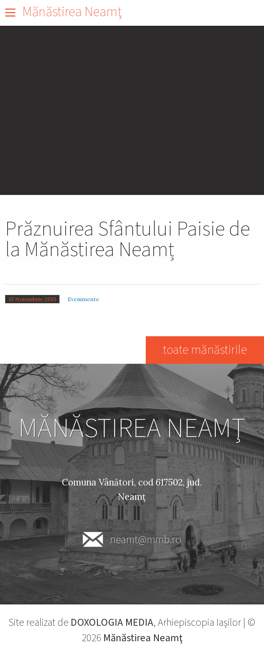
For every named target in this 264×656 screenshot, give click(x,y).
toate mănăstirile (205, 350)
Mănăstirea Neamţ (72, 12)
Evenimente (83, 299)
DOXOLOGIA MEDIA (111, 622)
